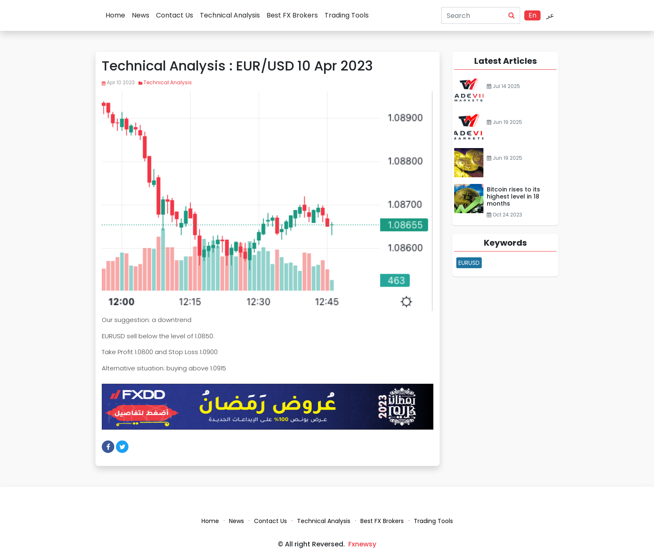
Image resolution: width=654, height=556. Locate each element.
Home (115, 15)
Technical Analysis (230, 15)
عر (550, 15)
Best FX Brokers (292, 15)
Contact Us (174, 15)
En (532, 15)
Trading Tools (346, 15)
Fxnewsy (362, 544)
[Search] (471, 15)
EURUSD (469, 263)
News (140, 15)
